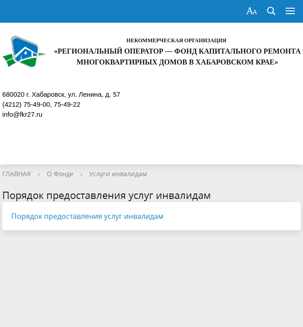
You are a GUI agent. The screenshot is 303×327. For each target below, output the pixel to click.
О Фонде (60, 173)
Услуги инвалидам (118, 173)
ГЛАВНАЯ (16, 173)
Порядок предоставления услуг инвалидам (87, 216)
